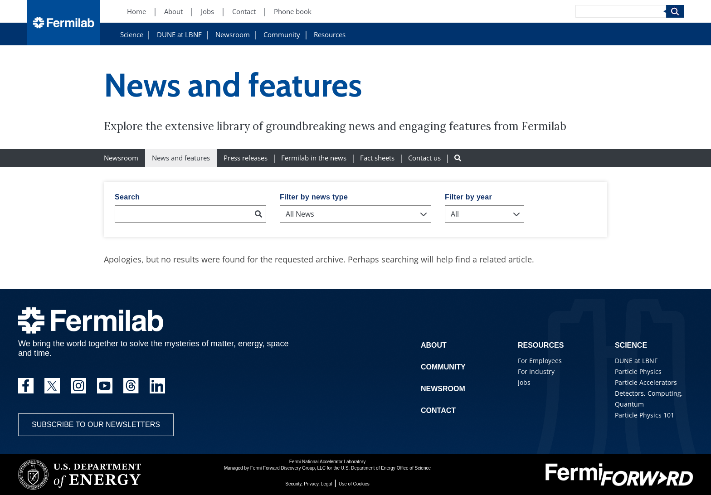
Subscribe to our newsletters (96, 424)
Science (131, 34)
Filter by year (468, 197)
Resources (330, 34)
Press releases (246, 158)
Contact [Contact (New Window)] (244, 11)
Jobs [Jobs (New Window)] (207, 11)
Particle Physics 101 (644, 415)
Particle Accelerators (646, 382)
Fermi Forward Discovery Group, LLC (288, 468)
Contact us (424, 158)
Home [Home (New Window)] (136, 11)
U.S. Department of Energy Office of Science (386, 468)
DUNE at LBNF (179, 34)
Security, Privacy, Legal (308, 483)
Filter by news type (314, 197)
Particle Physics (638, 371)
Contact (438, 410)
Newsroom (232, 34)
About (434, 345)
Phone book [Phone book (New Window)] (293, 11)
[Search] (620, 11)
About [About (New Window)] (173, 11)
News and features (181, 158)
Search (127, 197)
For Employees (540, 360)
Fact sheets (377, 158)
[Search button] (457, 158)
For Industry (536, 371)
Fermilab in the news (313, 158)
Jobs (524, 382)
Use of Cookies (354, 483)
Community (281, 34)
